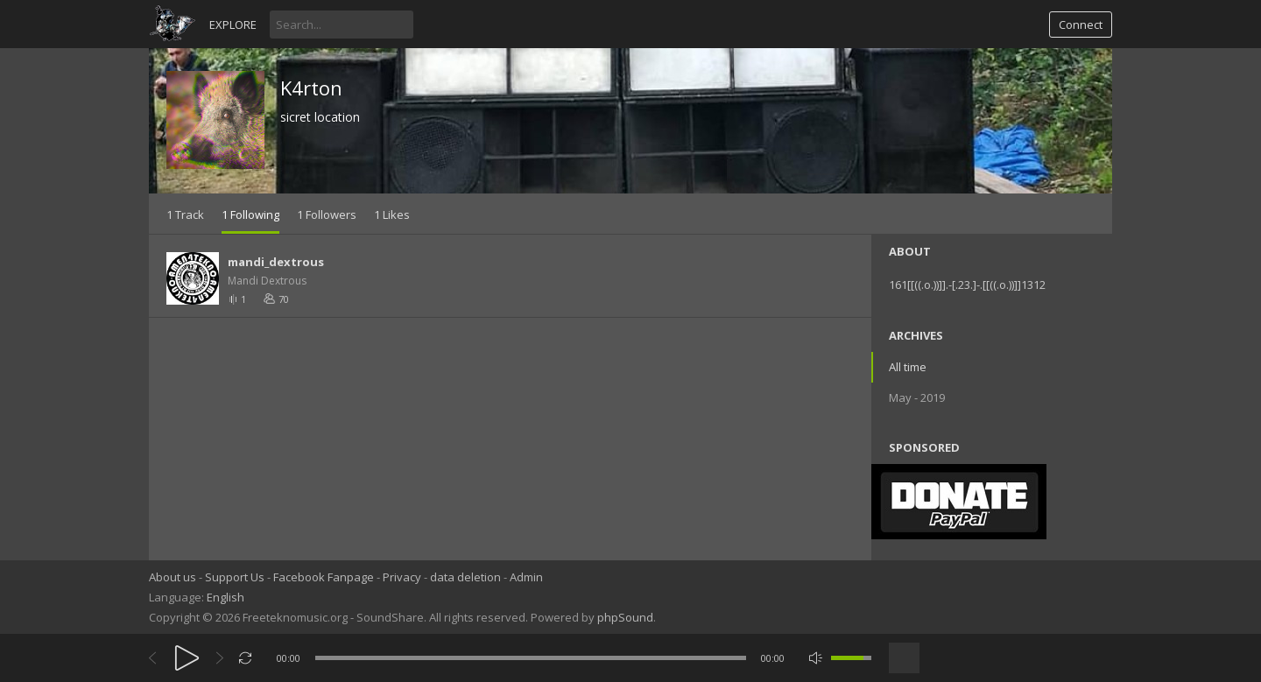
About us (172, 577)
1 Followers (326, 214)
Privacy (402, 577)
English (225, 597)
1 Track (185, 214)
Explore (233, 24)
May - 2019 (917, 397)
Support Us (234, 577)
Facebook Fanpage (323, 577)
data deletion (465, 577)
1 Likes (392, 214)
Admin (526, 577)
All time (907, 367)
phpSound (625, 617)
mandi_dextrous (276, 262)
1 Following (250, 214)
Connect (1080, 24)
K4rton (311, 87)
